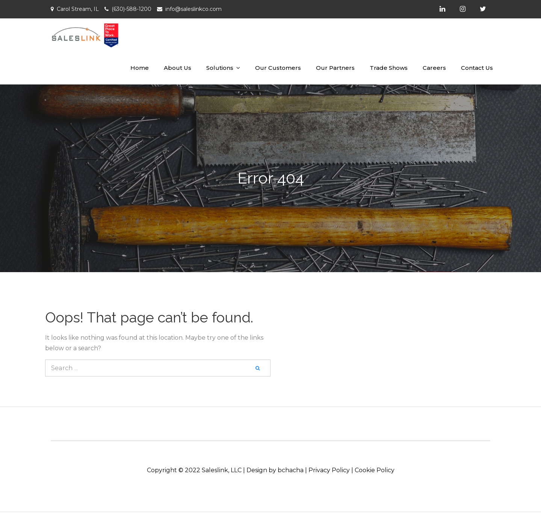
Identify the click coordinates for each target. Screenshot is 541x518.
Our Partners (335, 67)
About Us (177, 67)
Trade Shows (389, 67)
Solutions (219, 67)
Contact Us (477, 67)
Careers (434, 67)
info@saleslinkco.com (193, 9)
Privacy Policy (329, 470)
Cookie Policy (374, 470)
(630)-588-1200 (131, 9)
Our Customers (278, 67)
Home (139, 67)
